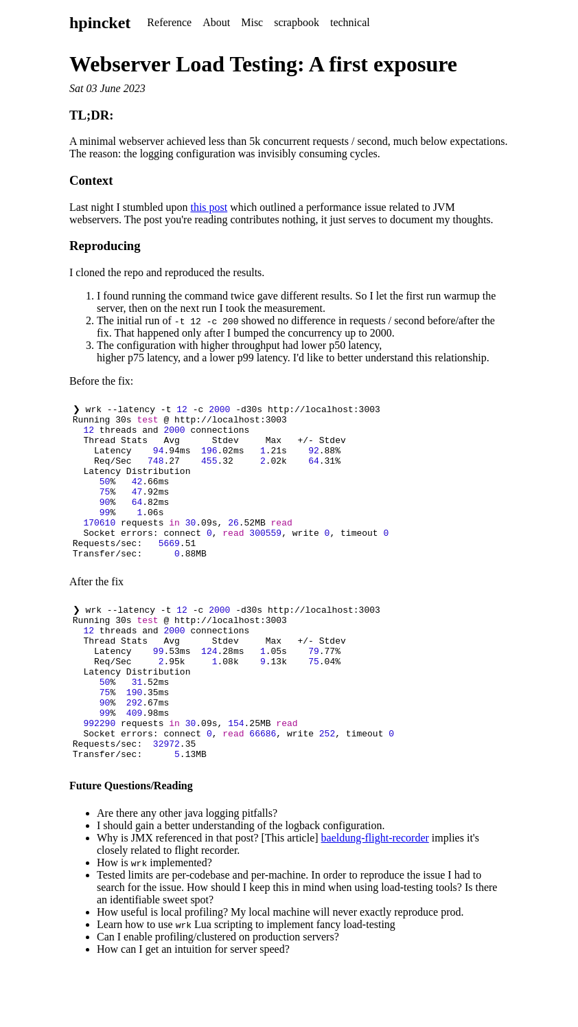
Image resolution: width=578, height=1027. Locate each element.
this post (208, 207)
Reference (169, 22)
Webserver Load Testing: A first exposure (263, 64)
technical (350, 22)
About (216, 22)
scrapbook (296, 22)
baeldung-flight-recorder (375, 898)
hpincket (99, 23)
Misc (252, 22)
